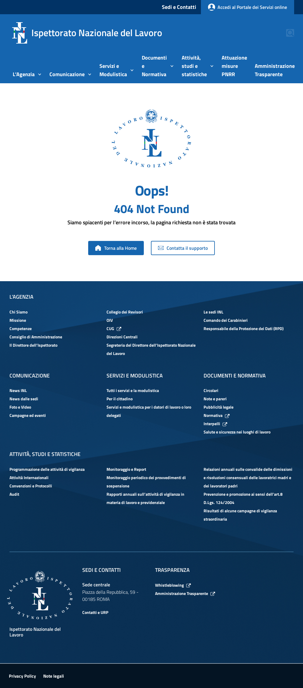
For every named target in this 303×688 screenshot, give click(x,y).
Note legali (53, 676)
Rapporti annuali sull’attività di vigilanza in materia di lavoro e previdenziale (145, 498)
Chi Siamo (18, 312)
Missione (17, 320)
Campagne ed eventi (27, 415)
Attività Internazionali (29, 477)
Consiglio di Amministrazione (35, 337)
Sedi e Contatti (179, 7)
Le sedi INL (213, 312)
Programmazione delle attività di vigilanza (47, 469)
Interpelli (215, 423)
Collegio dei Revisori (125, 312)
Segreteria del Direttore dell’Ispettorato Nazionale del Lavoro (151, 349)
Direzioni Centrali (122, 337)
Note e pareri (215, 399)
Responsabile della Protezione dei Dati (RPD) (243, 328)
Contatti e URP (95, 612)
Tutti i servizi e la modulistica (133, 390)
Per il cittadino (120, 399)
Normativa (217, 415)
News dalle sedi (23, 399)
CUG (114, 328)
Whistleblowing (173, 585)
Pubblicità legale (218, 407)
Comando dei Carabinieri (226, 320)
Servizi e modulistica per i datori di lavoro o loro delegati (149, 411)
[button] (287, 33)
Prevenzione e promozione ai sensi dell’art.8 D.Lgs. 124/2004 (243, 498)
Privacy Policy (22, 676)
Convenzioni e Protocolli (30, 486)
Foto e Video (20, 407)
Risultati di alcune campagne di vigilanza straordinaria (240, 515)
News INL (18, 390)
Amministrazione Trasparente (185, 593)
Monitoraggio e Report (126, 469)
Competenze (20, 328)
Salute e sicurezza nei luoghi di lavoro (237, 432)
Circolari (211, 390)
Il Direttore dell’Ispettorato (33, 345)
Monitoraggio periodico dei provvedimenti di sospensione (146, 481)
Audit (14, 494)
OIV (110, 320)
